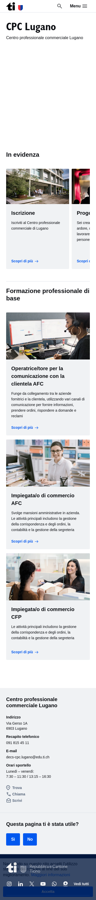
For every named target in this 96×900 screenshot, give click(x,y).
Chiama (18, 794)
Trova (17, 788)
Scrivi (17, 800)
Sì (13, 839)
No (30, 839)
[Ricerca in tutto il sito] (60, 6)
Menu (79, 6)
